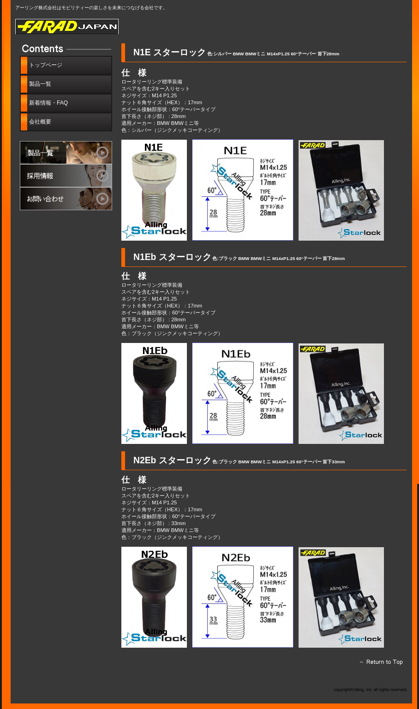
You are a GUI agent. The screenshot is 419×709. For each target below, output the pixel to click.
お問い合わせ (66, 198)
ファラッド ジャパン (119, 26)
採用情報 (66, 175)
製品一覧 (66, 152)
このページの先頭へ (378, 664)
